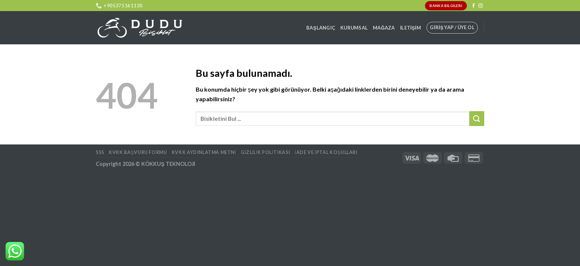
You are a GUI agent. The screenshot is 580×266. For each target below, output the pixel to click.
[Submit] (476, 118)
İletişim (410, 28)
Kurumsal (354, 28)
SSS (100, 152)
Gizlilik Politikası (265, 152)
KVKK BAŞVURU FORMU (138, 152)
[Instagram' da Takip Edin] (480, 5)
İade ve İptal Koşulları (326, 152)
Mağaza (384, 28)
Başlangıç (320, 28)
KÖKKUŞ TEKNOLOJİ (168, 164)
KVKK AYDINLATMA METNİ (204, 152)
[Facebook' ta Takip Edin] (473, 5)
